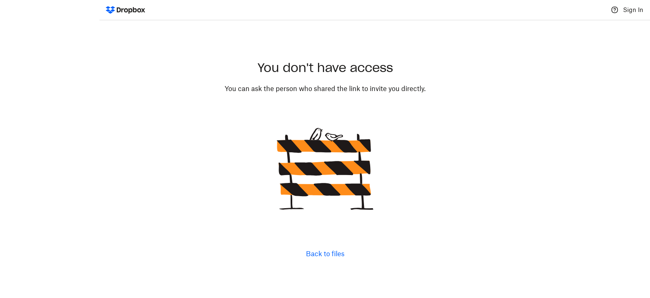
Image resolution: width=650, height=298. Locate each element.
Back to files (325, 254)
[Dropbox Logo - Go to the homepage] (125, 10)
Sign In (633, 9)
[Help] (614, 10)
